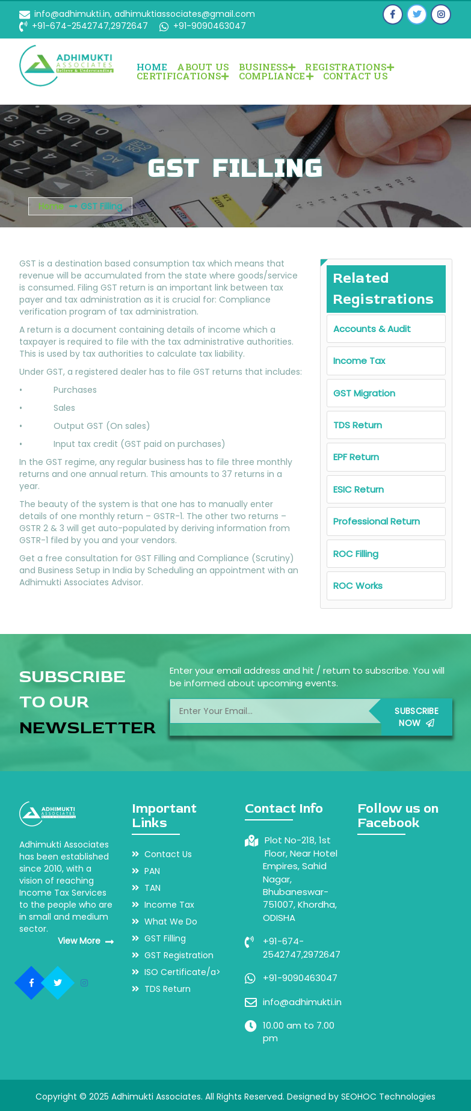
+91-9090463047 (208, 26)
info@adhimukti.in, (73, 14)
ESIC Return (358, 489)
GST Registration (173, 955)
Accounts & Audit (372, 328)
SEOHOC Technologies (388, 1097)
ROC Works (358, 585)
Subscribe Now (417, 717)
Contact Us (355, 76)
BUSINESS (267, 67)
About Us (203, 67)
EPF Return (356, 457)
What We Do (164, 922)
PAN (146, 871)
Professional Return (376, 521)
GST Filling (159, 938)
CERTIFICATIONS (183, 76)
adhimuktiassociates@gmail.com (183, 14)
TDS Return (357, 425)
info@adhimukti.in (302, 1002)
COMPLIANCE (276, 76)
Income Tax (359, 360)
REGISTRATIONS (349, 67)
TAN (146, 888)
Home (152, 67)
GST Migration (364, 393)
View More (86, 941)
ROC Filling (355, 553)
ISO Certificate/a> (176, 972)
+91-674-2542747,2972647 (90, 26)
